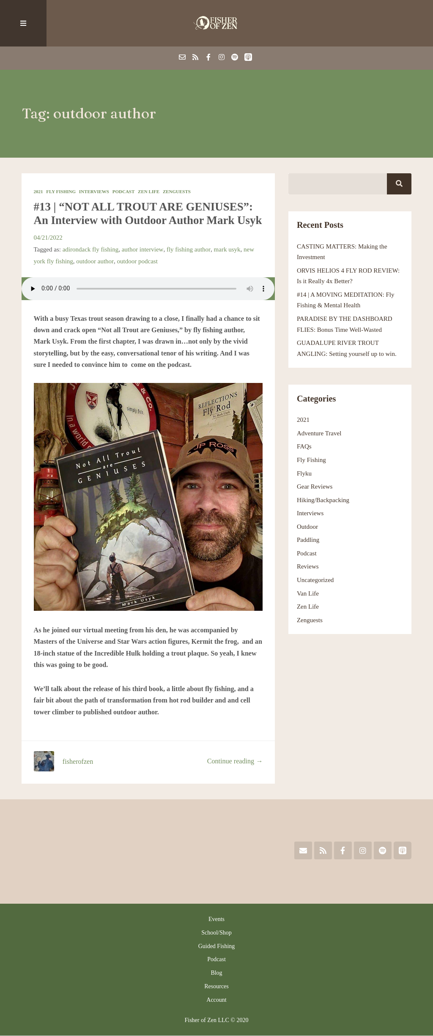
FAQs (304, 446)
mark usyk (226, 249)
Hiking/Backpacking (323, 500)
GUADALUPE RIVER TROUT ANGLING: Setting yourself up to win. (347, 348)
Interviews (94, 191)
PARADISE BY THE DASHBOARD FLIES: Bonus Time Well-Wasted (344, 324)
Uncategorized (315, 580)
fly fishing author (188, 249)
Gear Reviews (315, 486)
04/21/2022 (48, 237)
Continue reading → (235, 761)
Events (216, 919)
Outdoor (307, 526)
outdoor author (94, 261)
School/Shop (216, 932)
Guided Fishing (216, 946)
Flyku (304, 473)
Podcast (123, 191)
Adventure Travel (319, 433)
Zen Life (148, 191)
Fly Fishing (61, 191)
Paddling (308, 540)
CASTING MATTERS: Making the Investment (342, 252)
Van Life (308, 593)
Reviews (308, 566)
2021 (38, 191)
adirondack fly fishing (91, 249)
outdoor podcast (137, 261)
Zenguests (177, 191)
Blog (216, 973)
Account (216, 1000)
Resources (216, 986)
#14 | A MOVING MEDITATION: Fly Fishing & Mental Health (346, 300)
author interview (142, 249)
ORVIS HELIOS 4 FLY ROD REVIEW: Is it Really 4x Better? (348, 276)
